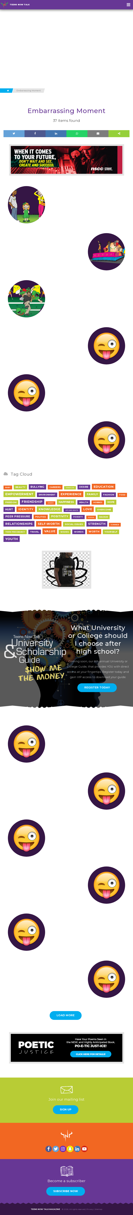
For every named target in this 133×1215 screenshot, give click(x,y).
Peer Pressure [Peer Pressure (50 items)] (17, 516)
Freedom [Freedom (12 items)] (10, 502)
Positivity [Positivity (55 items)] (59, 516)
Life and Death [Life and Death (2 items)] (71, 510)
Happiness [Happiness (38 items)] (66, 501)
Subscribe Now (65, 1191)
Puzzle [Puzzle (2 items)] (91, 517)
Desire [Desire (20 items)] (83, 487)
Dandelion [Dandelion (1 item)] (70, 487)
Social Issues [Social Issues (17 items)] (74, 524)
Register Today (97, 687)
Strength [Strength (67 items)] (97, 524)
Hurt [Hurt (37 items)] (9, 509)
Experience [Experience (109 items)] (71, 494)
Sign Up (65, 1109)
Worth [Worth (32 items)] (94, 531)
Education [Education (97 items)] (104, 486)
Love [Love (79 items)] (87, 509)
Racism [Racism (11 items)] (103, 517)
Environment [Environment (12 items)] (47, 495)
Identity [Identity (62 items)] (25, 509)
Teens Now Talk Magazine (45, 1209)
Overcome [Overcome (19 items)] (104, 509)
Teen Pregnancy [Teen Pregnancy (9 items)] (15, 532)
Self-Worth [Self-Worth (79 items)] (49, 524)
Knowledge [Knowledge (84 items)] (49, 509)
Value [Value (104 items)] (49, 531)
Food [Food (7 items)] (122, 495)
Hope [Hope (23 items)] (111, 502)
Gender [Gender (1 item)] (51, 503)
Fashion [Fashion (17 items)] (108, 494)
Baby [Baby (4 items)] (7, 487)
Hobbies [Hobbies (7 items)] (97, 502)
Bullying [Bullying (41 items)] (37, 486)
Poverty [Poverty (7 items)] (78, 517)
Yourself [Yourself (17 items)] (111, 531)
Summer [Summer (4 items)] (115, 525)
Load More (66, 1015)
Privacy (90, 1209)
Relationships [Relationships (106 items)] (19, 524)
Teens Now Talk (19, 5)
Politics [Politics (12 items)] (40, 517)
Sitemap (98, 1209)
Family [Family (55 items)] (92, 494)
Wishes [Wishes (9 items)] (64, 532)
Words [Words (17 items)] (79, 531)
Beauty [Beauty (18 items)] (20, 487)
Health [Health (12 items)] (83, 502)
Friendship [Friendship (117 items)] (32, 501)
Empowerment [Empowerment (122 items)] (19, 494)
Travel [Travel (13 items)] (34, 532)
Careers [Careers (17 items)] (55, 487)
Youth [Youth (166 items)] (11, 539)
